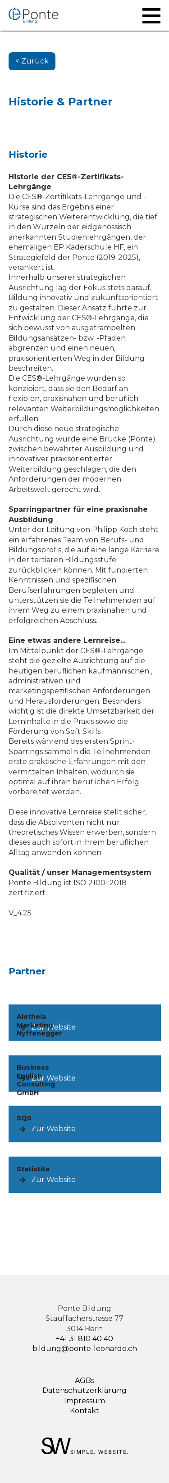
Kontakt (84, 1410)
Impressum (84, 1401)
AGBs (84, 1380)
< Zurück (32, 61)
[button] (151, 15)
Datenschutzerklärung (84, 1390)
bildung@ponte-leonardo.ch (84, 1348)
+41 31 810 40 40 (84, 1338)
